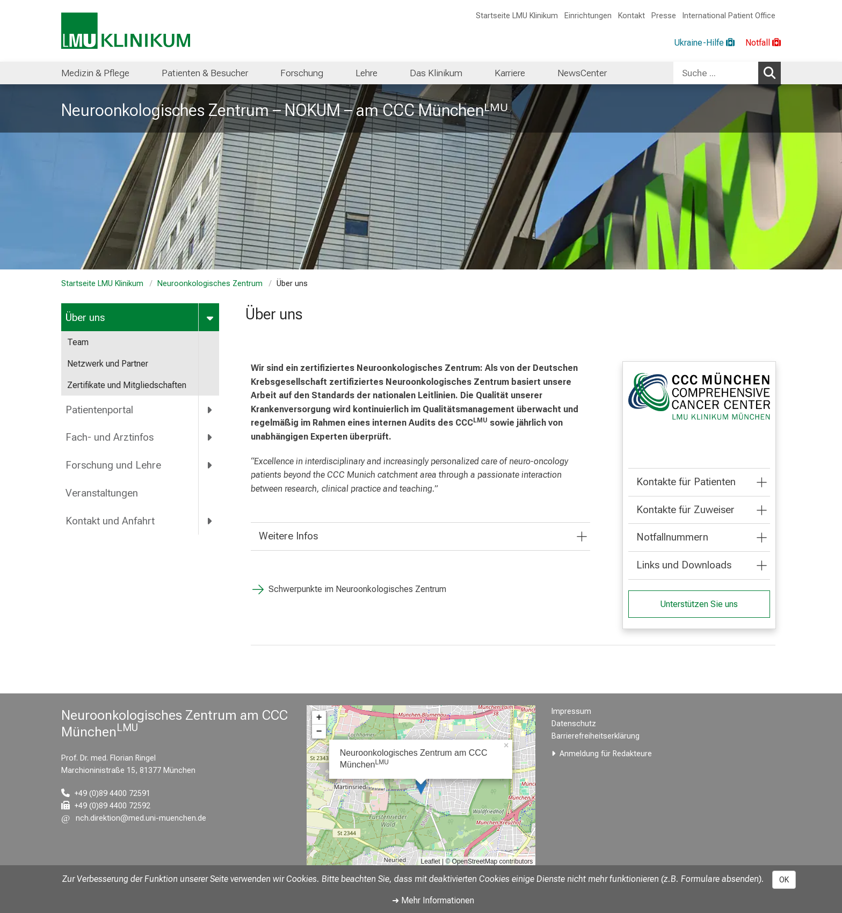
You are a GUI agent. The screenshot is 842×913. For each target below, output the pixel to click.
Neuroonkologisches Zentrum (210, 283)
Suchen (772, 72)
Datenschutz (573, 723)
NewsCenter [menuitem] (582, 73)
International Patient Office (729, 15)
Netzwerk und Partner (107, 364)
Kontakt (631, 15)
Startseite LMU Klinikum (517, 15)
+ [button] (319, 717)
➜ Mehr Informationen (433, 900)
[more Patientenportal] (210, 409)
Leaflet (430, 861)
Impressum (571, 711)
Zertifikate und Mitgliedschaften (126, 385)
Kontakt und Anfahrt (110, 521)
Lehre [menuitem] (366, 73)
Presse (663, 15)
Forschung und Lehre (113, 465)
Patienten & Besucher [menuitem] (205, 73)
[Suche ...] (715, 73)
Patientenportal (99, 410)
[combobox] (727, 73)
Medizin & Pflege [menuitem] (95, 73)
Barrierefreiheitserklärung (595, 736)
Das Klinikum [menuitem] (436, 73)
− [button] (319, 731)
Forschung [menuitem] (301, 73)
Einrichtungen (588, 15)
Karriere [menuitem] (510, 73)
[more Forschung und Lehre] (210, 465)
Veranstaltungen (102, 493)
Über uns (85, 317)
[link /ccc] (699, 396)
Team (78, 342)
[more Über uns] (210, 317)
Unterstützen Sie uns (699, 604)
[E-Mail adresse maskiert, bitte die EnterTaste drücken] (133, 818)
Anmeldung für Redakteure (606, 753)
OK (784, 879)
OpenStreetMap (475, 861)
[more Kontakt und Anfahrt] (210, 521)
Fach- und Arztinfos (110, 437)
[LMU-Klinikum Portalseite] (125, 31)
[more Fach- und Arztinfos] (210, 437)
